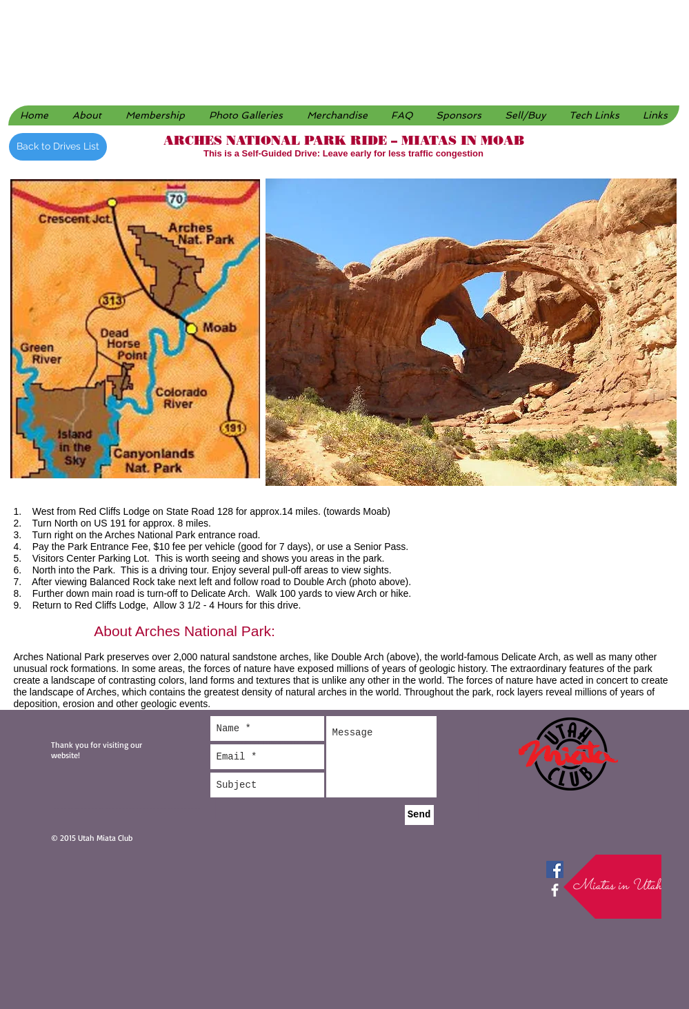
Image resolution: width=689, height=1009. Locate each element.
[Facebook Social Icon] (554, 869)
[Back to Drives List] (58, 147)
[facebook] (554, 890)
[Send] (419, 815)
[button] (245, 115)
